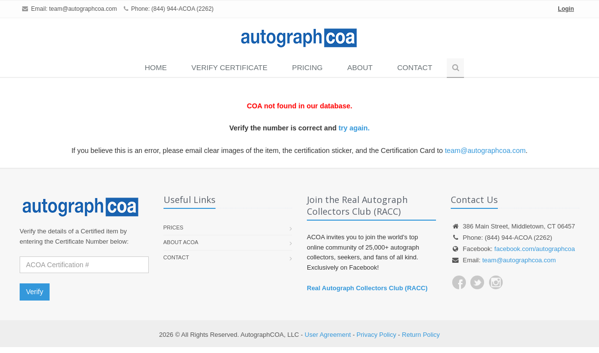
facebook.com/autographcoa (534, 248)
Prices (173, 227)
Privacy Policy (376, 334)
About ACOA (180, 242)
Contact (414, 67)
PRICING (307, 67)
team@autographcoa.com (83, 8)
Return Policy (421, 334)
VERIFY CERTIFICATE (229, 67)
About (360, 67)
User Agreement (328, 334)
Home (156, 67)
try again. (354, 128)
